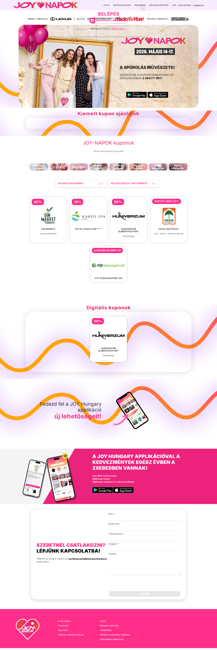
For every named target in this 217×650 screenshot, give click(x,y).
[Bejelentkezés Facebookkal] (108, 20)
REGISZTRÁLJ (118, 29)
